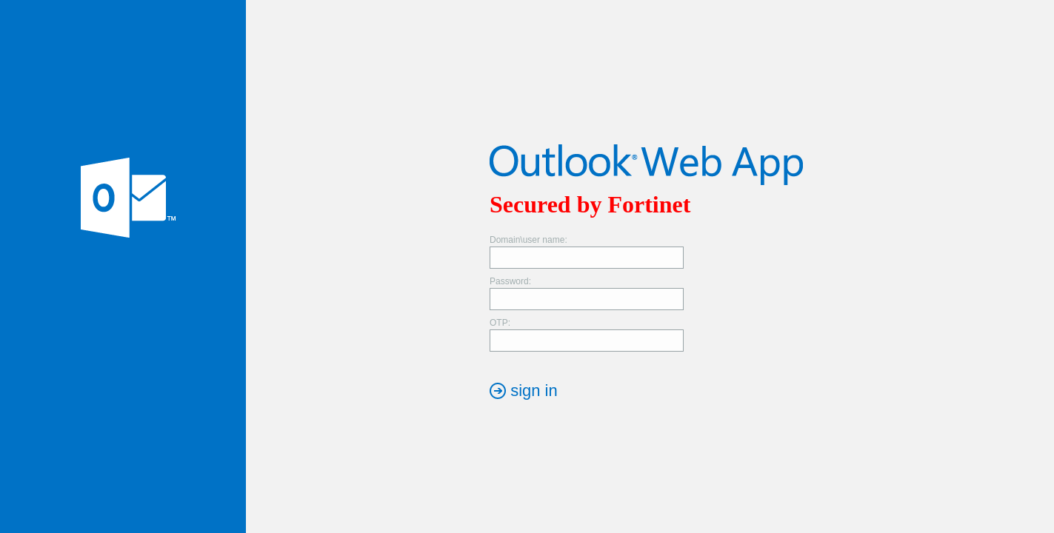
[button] (524, 390)
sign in (534, 390)
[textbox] (587, 258)
